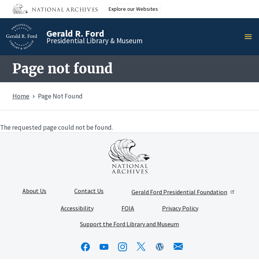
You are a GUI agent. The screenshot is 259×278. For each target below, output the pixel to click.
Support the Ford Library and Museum (129, 224)
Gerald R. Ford (75, 33)
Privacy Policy (180, 208)
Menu (250, 36)
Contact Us (89, 191)
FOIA (127, 208)
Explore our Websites (133, 8)
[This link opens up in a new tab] (129, 156)
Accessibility (77, 208)
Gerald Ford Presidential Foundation (183, 192)
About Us (34, 191)
